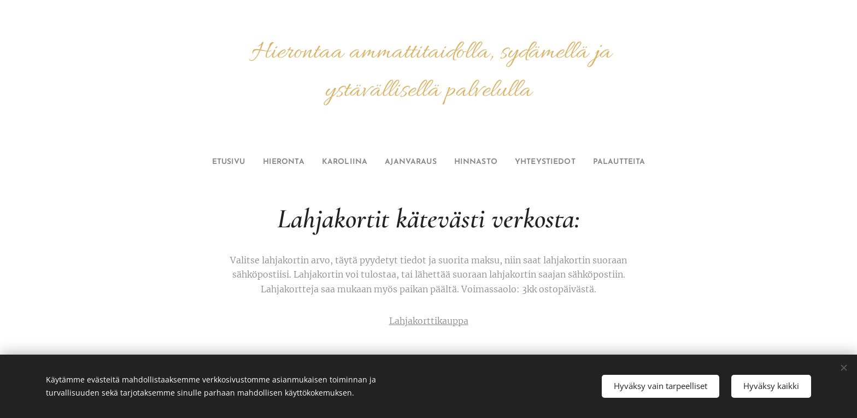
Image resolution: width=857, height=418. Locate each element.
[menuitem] (214, 162)
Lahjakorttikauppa (428, 320)
